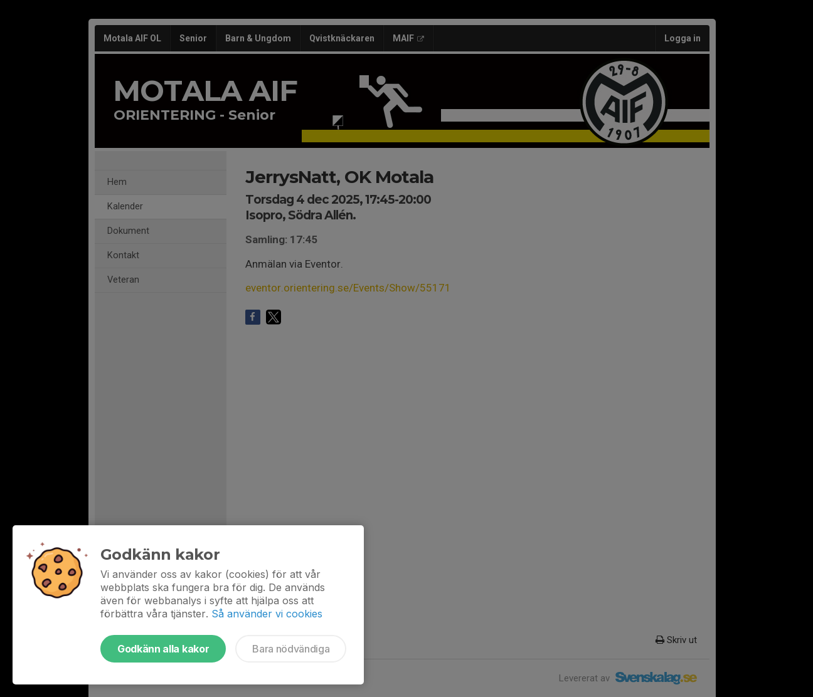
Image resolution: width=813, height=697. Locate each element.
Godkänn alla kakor (163, 648)
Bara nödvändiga (290, 648)
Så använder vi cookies (266, 613)
